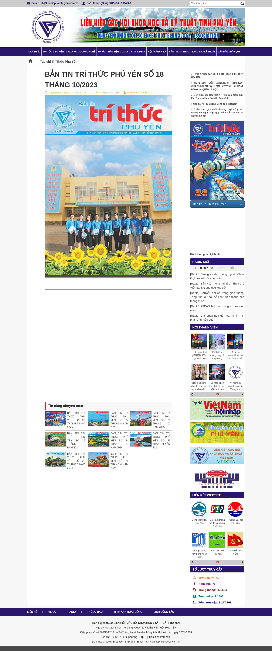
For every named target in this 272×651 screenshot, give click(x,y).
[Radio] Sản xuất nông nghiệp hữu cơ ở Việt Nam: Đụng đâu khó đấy (217, 285)
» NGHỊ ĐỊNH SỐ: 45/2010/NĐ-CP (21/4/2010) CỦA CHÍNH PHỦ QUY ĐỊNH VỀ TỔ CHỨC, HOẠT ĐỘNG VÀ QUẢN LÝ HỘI (217, 88)
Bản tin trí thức (179, 51)
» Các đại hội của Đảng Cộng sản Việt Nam (214, 106)
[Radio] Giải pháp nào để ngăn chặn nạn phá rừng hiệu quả (217, 317)
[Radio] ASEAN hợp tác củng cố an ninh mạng (217, 308)
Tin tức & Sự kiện (53, 51)
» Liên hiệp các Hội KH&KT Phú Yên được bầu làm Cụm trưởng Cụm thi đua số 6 (217, 99)
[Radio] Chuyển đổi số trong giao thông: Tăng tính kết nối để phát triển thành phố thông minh (217, 297)
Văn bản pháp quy (229, 51)
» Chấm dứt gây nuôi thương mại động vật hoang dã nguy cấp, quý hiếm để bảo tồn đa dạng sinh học (217, 114)
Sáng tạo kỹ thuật (203, 51)
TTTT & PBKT (138, 51)
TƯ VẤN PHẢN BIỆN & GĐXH (113, 51)
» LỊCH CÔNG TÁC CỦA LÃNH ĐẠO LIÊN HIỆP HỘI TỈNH (217, 78)
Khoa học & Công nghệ (80, 51)
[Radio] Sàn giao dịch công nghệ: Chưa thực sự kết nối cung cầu (217, 276)
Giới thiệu (34, 51)
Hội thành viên (157, 51)
